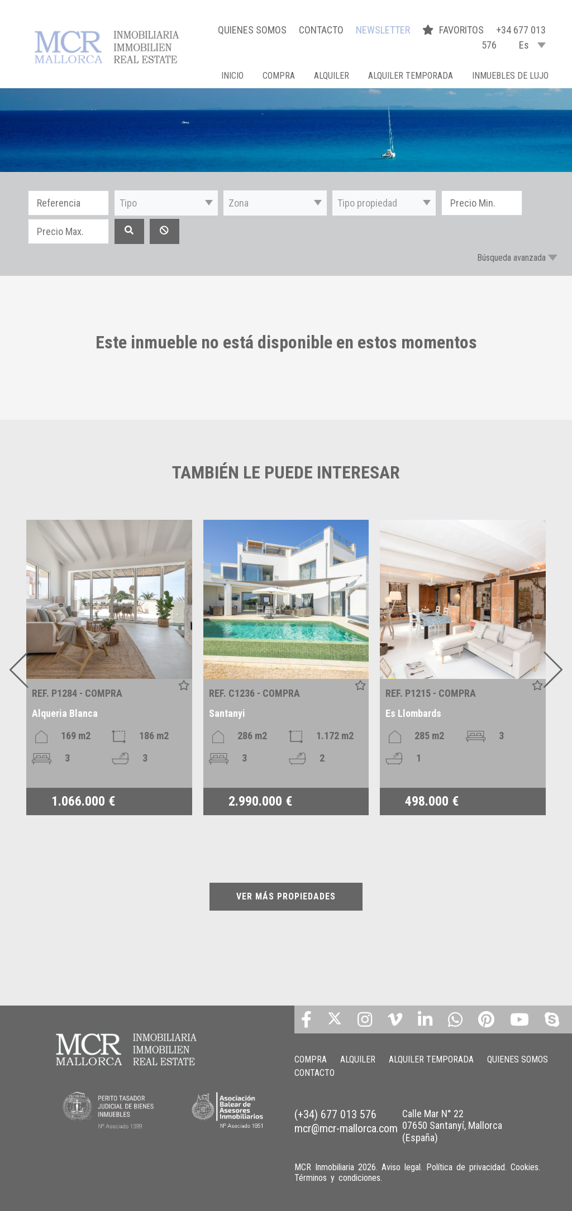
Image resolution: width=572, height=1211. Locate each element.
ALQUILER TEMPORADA (410, 75)
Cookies (524, 1167)
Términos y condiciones (337, 1177)
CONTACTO (321, 30)
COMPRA (279, 75)
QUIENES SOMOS (252, 30)
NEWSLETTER (383, 30)
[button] (166, 203)
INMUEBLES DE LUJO (510, 75)
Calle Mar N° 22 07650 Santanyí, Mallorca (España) (452, 1125)
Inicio (232, 75)
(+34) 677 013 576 (335, 1114)
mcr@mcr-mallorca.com (346, 1128)
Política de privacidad (465, 1167)
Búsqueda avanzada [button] (511, 257)
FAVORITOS (454, 30)
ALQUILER (331, 75)
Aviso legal (401, 1167)
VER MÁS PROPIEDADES (286, 896)
